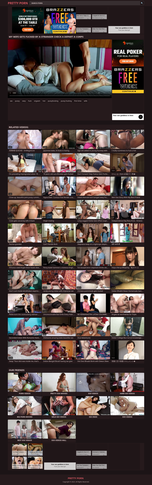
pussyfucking (53, 101)
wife (85, 101)
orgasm (37, 101)
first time (77, 101)
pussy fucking (66, 101)
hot (44, 101)
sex (11, 101)
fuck (30, 101)
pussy (17, 101)
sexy (24, 101)
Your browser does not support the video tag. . (60, 68)
